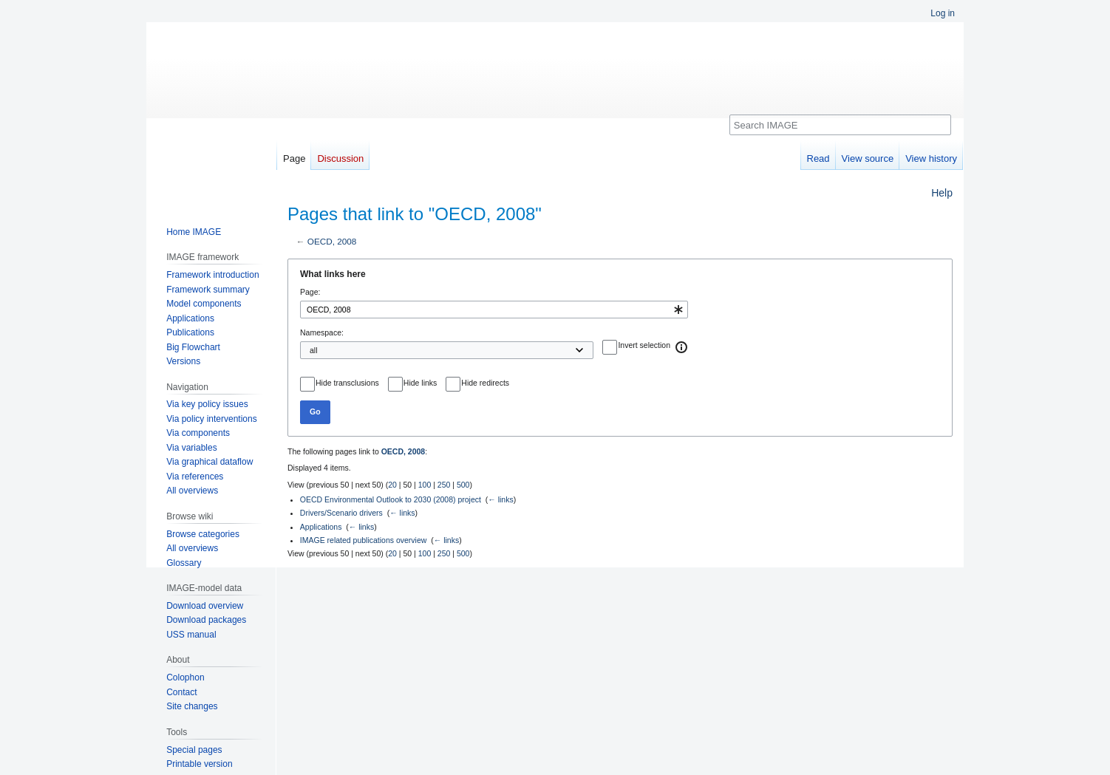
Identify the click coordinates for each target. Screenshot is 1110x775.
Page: (310, 291)
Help (942, 193)
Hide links (420, 382)
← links (500, 499)
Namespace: (322, 332)
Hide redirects (485, 382)
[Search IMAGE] (840, 125)
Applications (321, 526)
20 (392, 484)
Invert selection (644, 345)
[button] (682, 347)
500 (463, 484)
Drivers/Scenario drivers (341, 512)
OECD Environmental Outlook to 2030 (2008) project (390, 499)
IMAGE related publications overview (363, 540)
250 (444, 484)
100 (425, 484)
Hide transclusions (347, 382)
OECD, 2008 (332, 241)
